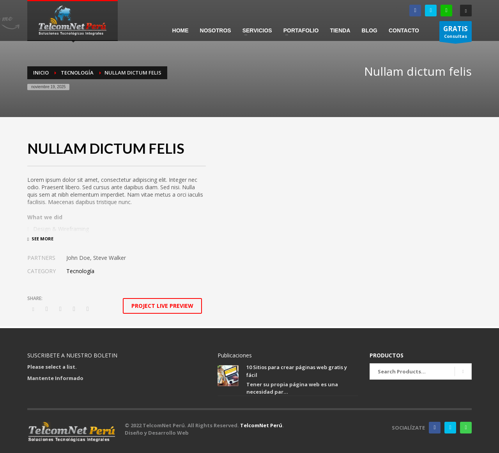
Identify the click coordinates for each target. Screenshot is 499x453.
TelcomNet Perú (261, 425)
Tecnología (80, 271)
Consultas (455, 33)
